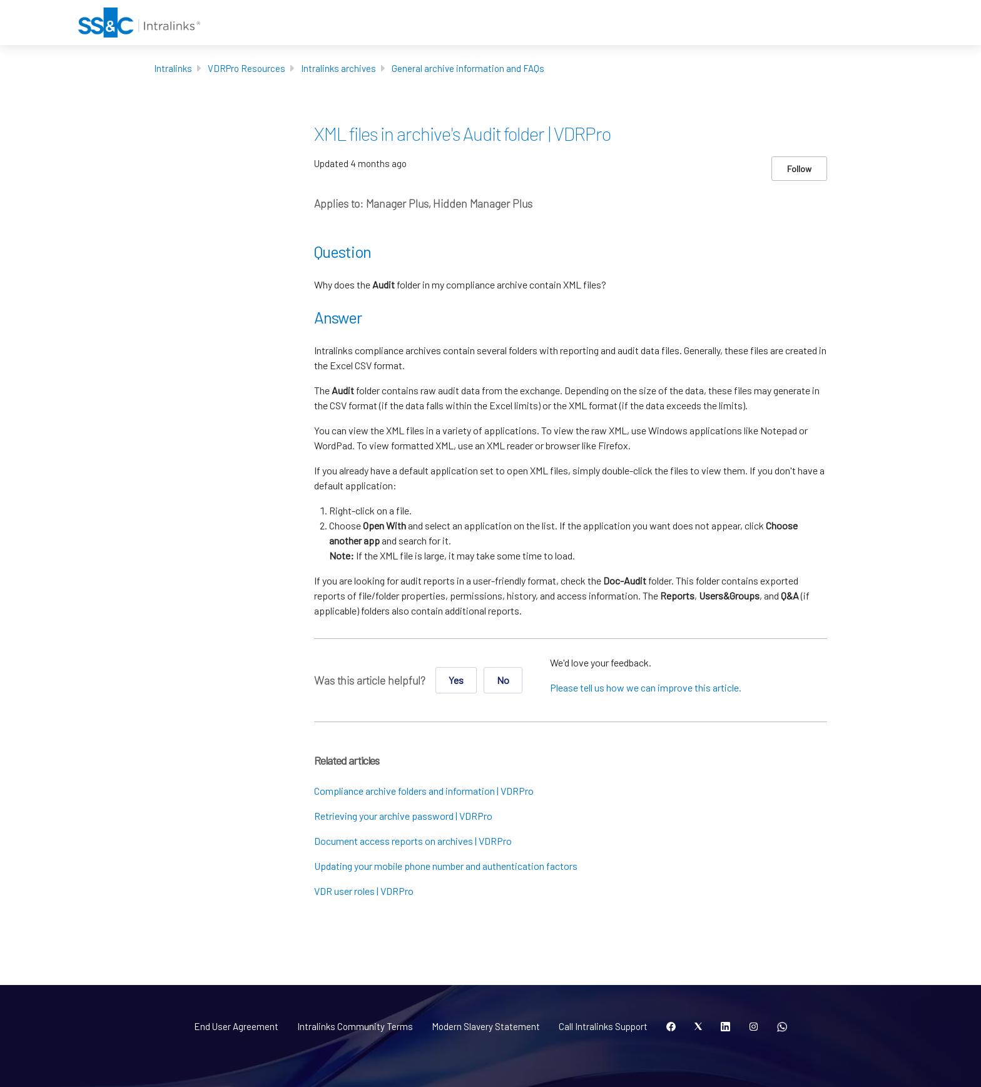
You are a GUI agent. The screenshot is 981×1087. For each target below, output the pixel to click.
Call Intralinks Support (603, 1026)
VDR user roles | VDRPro (364, 891)
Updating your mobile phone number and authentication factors (445, 866)
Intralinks (173, 68)
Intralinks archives (338, 68)
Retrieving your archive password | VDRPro (403, 816)
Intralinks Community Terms (355, 1026)
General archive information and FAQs (468, 68)
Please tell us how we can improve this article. (645, 687)
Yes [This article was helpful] (456, 680)
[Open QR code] (782, 1027)
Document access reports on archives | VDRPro (413, 841)
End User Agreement (236, 1026)
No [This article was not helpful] (503, 680)
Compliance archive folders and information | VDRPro (424, 791)
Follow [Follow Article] (799, 168)
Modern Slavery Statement (486, 1026)
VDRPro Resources (246, 68)
